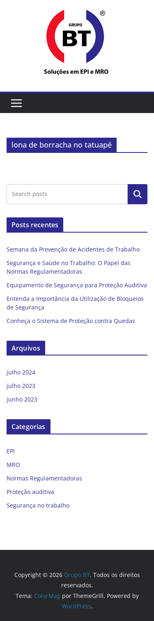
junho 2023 (22, 399)
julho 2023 (21, 386)
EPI (11, 451)
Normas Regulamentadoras (44, 478)
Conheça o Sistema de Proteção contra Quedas (71, 321)
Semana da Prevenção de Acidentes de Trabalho (73, 249)
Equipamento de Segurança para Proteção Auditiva (77, 285)
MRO (13, 465)
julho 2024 (21, 372)
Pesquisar (137, 194)
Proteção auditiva (30, 492)
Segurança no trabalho (38, 505)
